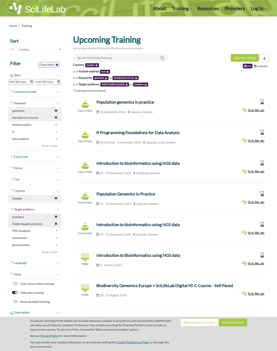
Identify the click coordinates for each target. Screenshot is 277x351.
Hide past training (28, 292)
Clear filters (49, 65)
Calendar (261, 66)
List (247, 66)
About (159, 8)
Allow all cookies (233, 322)
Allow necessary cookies (199, 322)
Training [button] (182, 8)
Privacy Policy (49, 335)
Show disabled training (31, 301)
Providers (235, 8)
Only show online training (33, 283)
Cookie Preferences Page (132, 342)
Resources (208, 8)
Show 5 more (49, 145)
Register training (245, 57)
